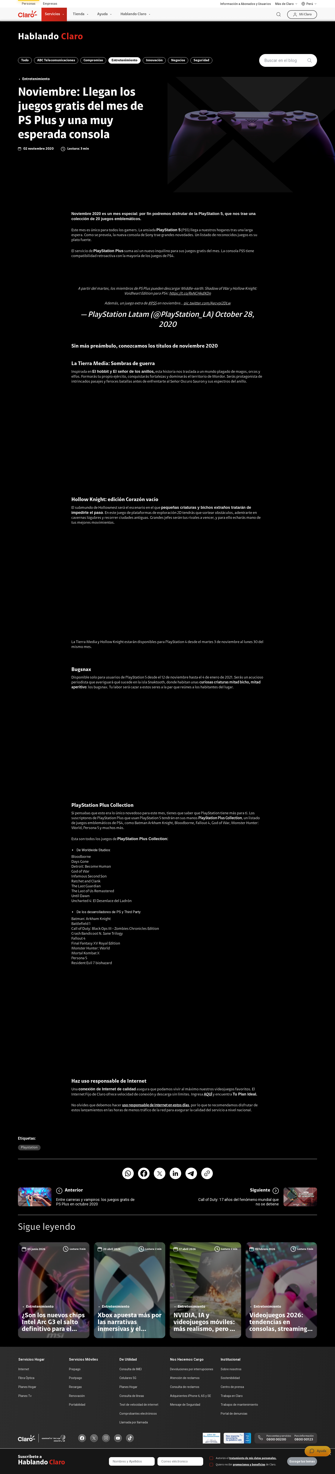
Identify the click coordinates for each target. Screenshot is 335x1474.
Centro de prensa (232, 1387)
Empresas (50, 3)
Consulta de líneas (131, 1396)
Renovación (77, 1396)
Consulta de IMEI (130, 1369)
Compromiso (93, 60)
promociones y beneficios (249, 1464)
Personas (28, 3)
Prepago (75, 1369)
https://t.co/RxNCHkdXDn (190, 294)
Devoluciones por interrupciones (191, 1369)
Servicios (52, 14)
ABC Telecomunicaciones (56, 60)
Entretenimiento (124, 60)
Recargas (75, 1387)
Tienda (78, 14)
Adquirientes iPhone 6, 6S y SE (190, 1396)
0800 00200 (276, 1439)
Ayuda (102, 14)
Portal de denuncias (234, 1413)
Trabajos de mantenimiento (239, 1404)
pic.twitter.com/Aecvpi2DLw (207, 304)
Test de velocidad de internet (138, 1404)
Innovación (154, 60)
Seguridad (201, 60)
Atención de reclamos (185, 1378)
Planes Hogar (27, 1387)
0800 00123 (303, 1439)
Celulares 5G (127, 1378)
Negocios (178, 60)
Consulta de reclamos (184, 1387)
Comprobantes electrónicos (138, 1413)
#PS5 (152, 304)
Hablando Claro (133, 14)
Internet (23, 1369)
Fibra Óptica (26, 1378)
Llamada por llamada (133, 1422)
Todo (25, 60)
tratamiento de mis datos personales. (252, 1458)
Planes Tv (25, 1396)
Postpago (75, 1378)
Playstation (29, 1147)
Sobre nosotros (231, 1369)
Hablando (50, 37)
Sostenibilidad (230, 1378)
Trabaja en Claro (232, 1396)
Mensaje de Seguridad (185, 1404)
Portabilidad (77, 1404)
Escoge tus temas (302, 1461)
